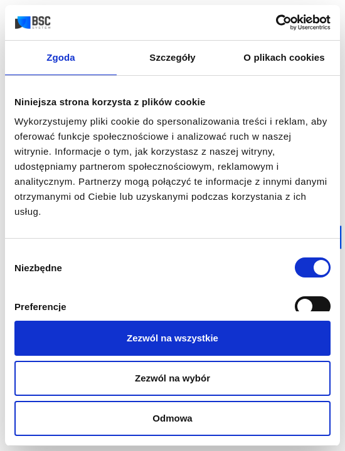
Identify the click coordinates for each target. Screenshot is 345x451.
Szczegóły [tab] (172, 57)
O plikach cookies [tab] (283, 57)
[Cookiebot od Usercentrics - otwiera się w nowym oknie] (276, 22)
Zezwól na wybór (172, 378)
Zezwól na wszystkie (172, 338)
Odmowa (172, 418)
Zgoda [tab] (60, 57)
